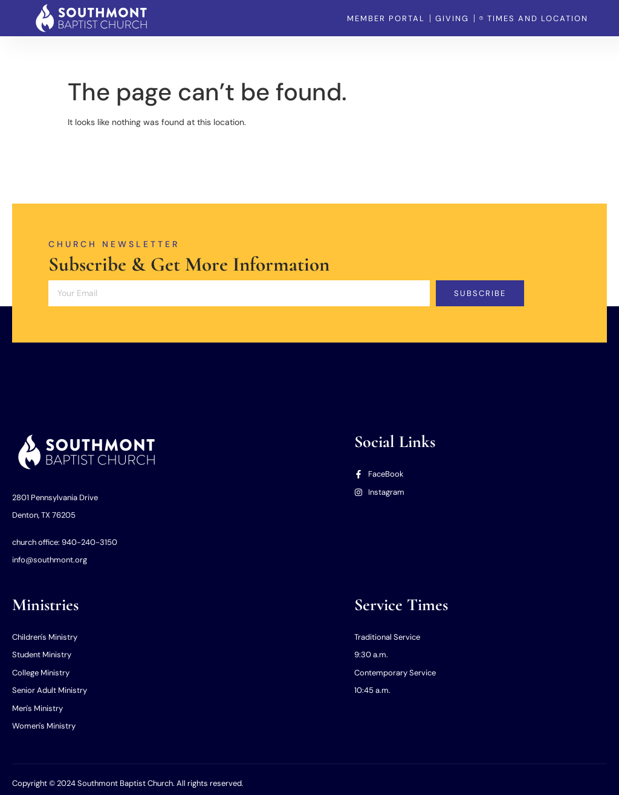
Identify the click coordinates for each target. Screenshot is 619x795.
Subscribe (480, 293)
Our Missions (360, 54)
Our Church (222, 54)
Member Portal (432, 54)
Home (169, 54)
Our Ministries (290, 54)
